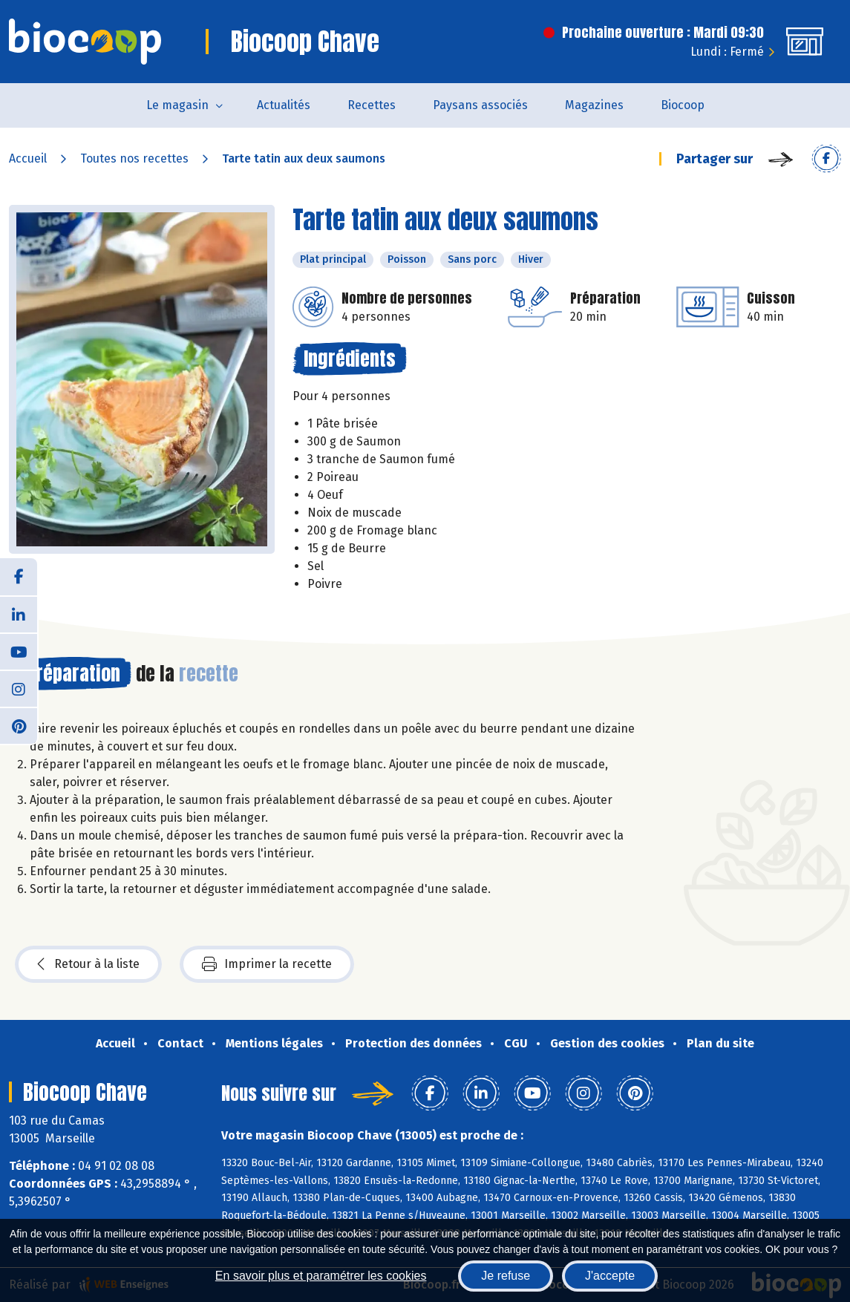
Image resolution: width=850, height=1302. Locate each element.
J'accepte (610, 1275)
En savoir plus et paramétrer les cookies (321, 1275)
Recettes (371, 105)
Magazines (594, 105)
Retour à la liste (88, 964)
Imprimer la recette (267, 964)
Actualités (283, 105)
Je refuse (505, 1275)
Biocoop (682, 105)
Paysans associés (480, 105)
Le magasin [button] (177, 105)
